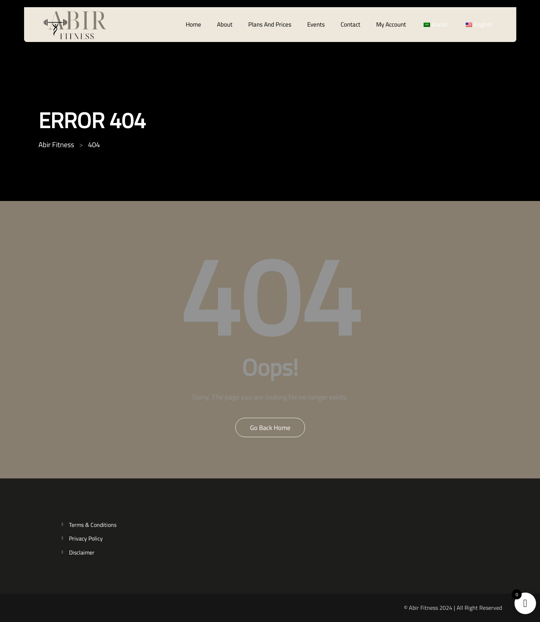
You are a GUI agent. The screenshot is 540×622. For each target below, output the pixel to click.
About (224, 24)
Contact (350, 24)
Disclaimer (81, 552)
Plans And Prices (269, 24)
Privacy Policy (86, 538)
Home (193, 24)
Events (316, 24)
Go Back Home (270, 428)
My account (391, 24)
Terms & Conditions (92, 525)
